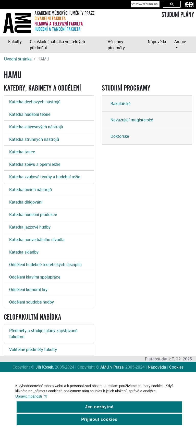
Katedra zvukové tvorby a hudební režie (44, 177)
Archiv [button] (180, 41)
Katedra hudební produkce (33, 214)
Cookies (176, 367)
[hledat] (144, 4)
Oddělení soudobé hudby (31, 302)
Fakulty (15, 41)
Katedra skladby (24, 252)
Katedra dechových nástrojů (34, 102)
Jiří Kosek (44, 367)
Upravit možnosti (31, 400)
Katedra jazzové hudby (30, 227)
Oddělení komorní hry (28, 289)
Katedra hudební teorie (29, 114)
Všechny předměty (116, 45)
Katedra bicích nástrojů (30, 189)
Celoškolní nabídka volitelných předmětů (57, 45)
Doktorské (120, 136)
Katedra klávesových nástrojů (36, 127)
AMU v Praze (112, 367)
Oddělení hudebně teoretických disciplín (45, 264)
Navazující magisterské (132, 120)
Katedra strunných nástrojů (34, 139)
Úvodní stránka (18, 59)
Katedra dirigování (25, 202)
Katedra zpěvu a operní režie (34, 164)
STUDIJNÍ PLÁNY (178, 14)
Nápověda (157, 41)
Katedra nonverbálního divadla (37, 239)
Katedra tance (22, 152)
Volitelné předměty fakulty (33, 349)
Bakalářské (120, 103)
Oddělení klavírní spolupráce (34, 277)
